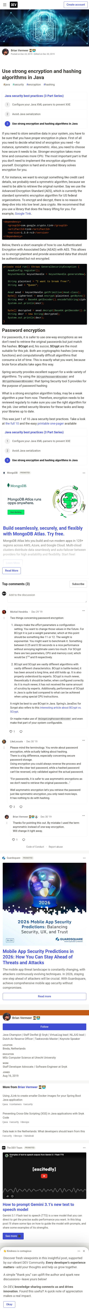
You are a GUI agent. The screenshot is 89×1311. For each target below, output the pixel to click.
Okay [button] (9, 1304)
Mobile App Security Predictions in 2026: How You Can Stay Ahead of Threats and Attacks (38, 957)
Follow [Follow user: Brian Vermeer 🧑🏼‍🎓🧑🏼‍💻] (45, 1026)
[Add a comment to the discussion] (47, 597)
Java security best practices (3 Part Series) (34, 96)
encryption (34, 85)
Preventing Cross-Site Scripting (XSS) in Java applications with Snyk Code (44, 1118)
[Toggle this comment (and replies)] (4, 618)
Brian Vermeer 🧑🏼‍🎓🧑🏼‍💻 (23, 50)
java (6, 85)
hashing (49, 85)
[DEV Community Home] (13, 4)
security (18, 85)
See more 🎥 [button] (13, 1236)
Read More (11, 570)
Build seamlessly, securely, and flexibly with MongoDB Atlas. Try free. (43, 531)
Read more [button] (44, 996)
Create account (75, 4)
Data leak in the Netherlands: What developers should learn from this (44, 1134)
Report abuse (56, 846)
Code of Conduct (35, 846)
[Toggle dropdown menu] (84, 473)
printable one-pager (51, 423)
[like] (12, 731)
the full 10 (12, 423)
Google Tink (23, 213)
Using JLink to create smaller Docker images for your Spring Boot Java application (44, 1100)
